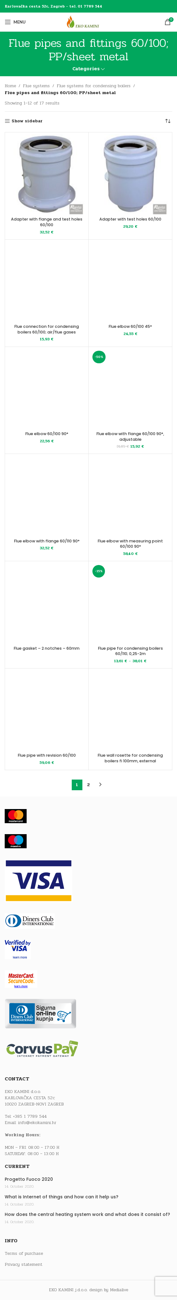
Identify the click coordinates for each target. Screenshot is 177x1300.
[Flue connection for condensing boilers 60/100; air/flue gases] (47, 281)
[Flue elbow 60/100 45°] (130, 281)
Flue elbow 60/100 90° (46, 433)
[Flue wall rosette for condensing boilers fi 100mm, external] (130, 710)
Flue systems (36, 86)
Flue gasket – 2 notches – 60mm (47, 648)
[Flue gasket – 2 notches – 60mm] (47, 603)
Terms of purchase (24, 1253)
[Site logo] (89, 22)
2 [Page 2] (88, 784)
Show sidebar (27, 121)
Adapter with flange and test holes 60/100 (46, 221)
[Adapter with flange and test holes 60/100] (47, 174)
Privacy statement (23, 1264)
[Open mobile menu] (15, 22)
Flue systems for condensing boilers (94, 86)
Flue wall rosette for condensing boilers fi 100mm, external (130, 758)
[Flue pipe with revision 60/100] (47, 710)
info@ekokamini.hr (37, 1122)
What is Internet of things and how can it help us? (61, 1197)
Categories (86, 69)
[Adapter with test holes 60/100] (130, 174)
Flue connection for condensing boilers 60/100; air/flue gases (46, 329)
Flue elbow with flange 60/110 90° (47, 541)
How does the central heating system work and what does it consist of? (87, 1214)
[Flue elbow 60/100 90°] (47, 389)
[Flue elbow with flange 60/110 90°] (47, 496)
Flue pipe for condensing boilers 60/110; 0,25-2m (130, 651)
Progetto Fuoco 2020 (29, 1179)
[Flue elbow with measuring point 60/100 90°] (130, 496)
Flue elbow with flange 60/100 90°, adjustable (130, 436)
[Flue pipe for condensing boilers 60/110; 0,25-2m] (130, 603)
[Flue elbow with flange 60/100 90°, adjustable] (130, 389)
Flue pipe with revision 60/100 (47, 755)
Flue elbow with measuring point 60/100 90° (130, 543)
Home (10, 86)
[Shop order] (167, 121)
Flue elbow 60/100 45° (130, 326)
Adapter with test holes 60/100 (130, 219)
